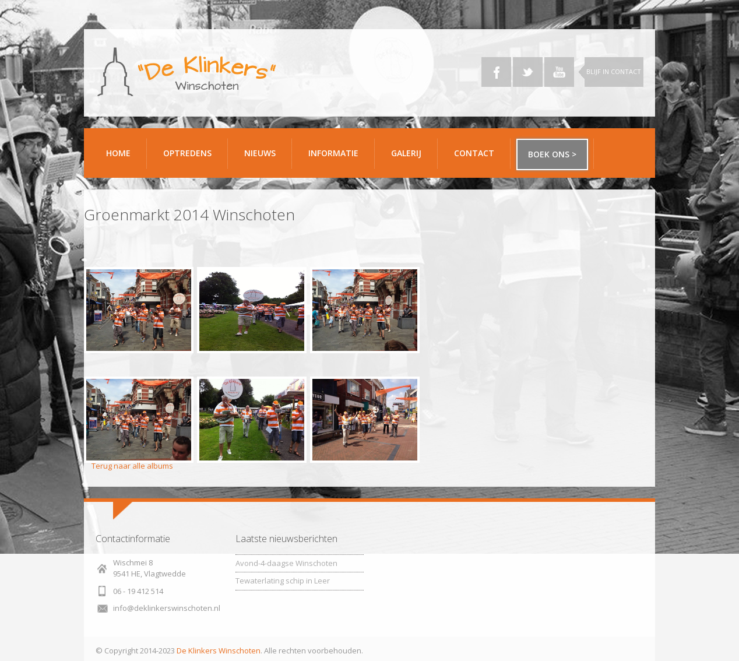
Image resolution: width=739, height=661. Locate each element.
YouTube (559, 72)
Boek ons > (552, 154)
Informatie (337, 157)
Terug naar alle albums (132, 465)
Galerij (410, 157)
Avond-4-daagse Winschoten (286, 563)
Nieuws (260, 153)
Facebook (496, 72)
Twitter (528, 72)
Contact (478, 157)
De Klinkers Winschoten (219, 650)
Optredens (187, 153)
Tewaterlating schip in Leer (282, 580)
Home (118, 153)
